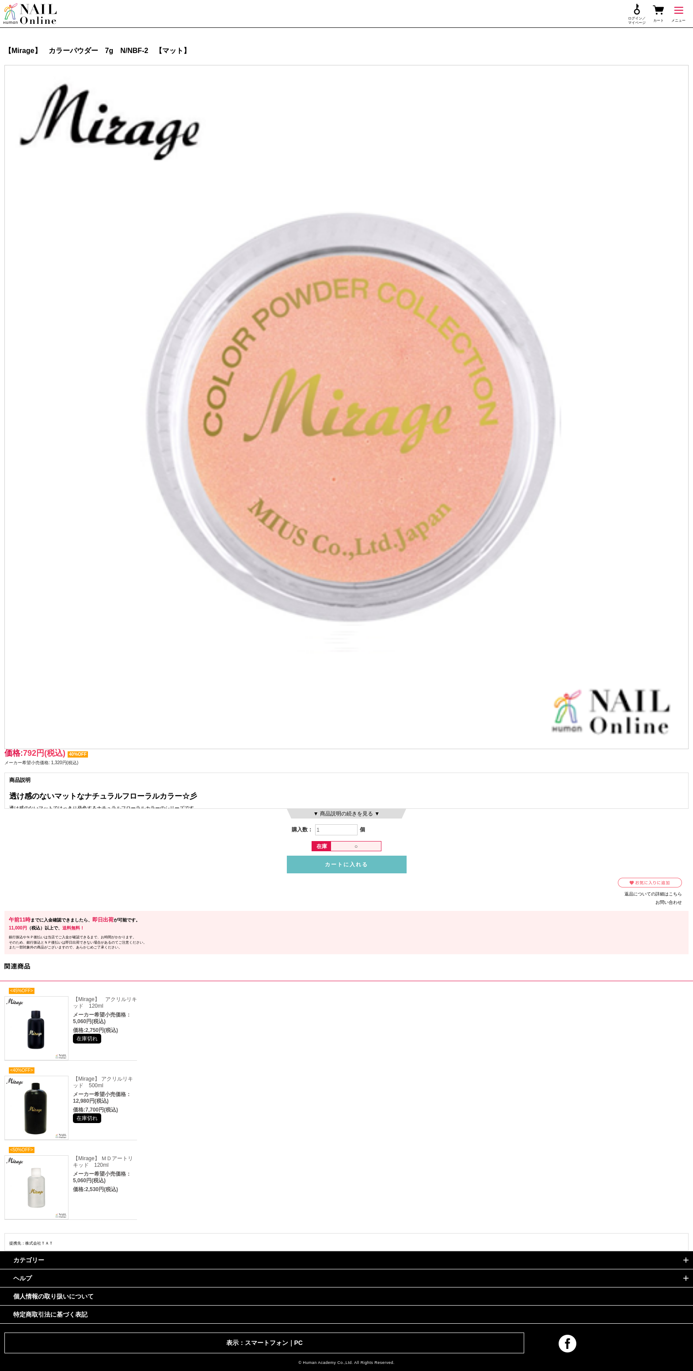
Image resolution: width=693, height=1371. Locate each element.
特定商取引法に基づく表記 (50, 1314)
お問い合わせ (668, 902)
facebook (567, 1343)
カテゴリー (28, 1260)
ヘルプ (22, 1278)
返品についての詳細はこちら (653, 893)
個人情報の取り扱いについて (53, 1296)
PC (298, 1342)
